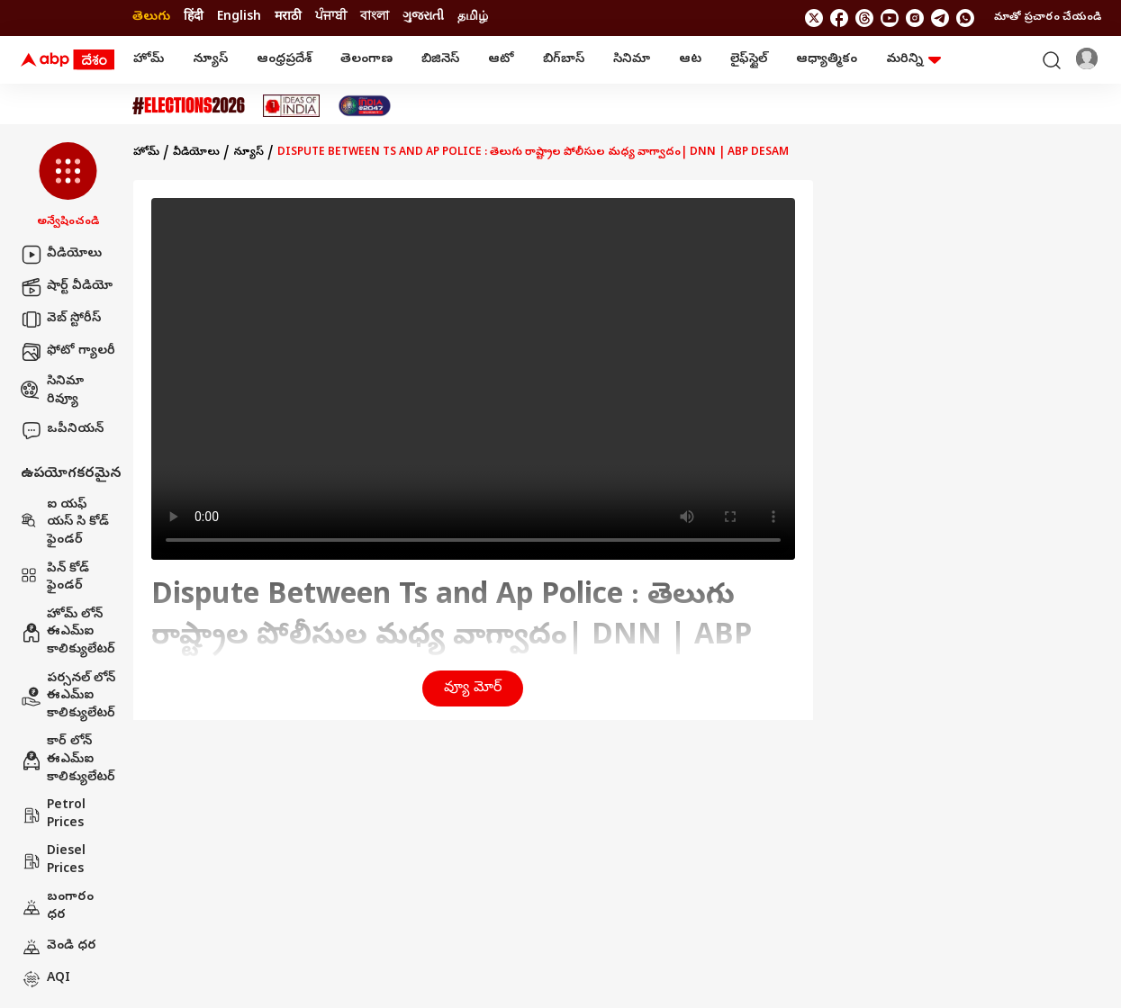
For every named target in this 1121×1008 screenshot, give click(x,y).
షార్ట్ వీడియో (67, 287)
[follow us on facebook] (839, 18)
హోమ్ (148, 59)
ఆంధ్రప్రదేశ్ (284, 59)
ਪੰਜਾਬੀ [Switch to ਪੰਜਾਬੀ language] (331, 17)
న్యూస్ (210, 59)
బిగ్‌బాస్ (563, 59)
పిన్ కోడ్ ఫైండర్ (55, 578)
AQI (45, 979)
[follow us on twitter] (814, 18)
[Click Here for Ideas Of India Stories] (291, 105)
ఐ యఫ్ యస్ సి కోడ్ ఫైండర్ (65, 523)
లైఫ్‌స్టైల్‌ (748, 59)
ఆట (690, 59)
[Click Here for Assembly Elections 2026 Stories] (188, 105)
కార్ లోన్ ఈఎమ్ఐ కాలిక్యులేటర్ (68, 760)
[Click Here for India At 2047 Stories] (365, 105)
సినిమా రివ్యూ (52, 391)
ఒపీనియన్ (62, 430)
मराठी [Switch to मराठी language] (288, 17)
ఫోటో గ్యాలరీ (68, 352)
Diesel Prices (53, 860)
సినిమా (631, 59)
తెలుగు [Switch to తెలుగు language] (151, 17)
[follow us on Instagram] (915, 18)
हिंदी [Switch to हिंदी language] (193, 17)
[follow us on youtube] (889, 18)
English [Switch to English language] (239, 17)
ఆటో (501, 59)
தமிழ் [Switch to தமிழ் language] (472, 17)
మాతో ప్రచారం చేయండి (1047, 18)
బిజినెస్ (440, 59)
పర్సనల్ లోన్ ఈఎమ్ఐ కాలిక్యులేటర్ (68, 696)
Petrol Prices (53, 814)
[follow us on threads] (864, 18)
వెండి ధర (58, 947)
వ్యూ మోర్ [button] (473, 688)
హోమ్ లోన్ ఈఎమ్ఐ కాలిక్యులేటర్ (68, 633)
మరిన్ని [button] (913, 59)
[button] (68, 186)
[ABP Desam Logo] (67, 60)
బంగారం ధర (57, 906)
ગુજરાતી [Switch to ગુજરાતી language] (423, 17)
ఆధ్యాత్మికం (826, 59)
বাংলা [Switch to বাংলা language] (374, 17)
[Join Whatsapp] (965, 18)
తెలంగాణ (366, 59)
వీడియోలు (61, 255)
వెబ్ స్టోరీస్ (61, 319)
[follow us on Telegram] (940, 18)
